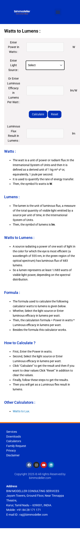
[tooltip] (50, 260)
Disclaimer (13, 455)
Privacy (11, 450)
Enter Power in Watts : (13, 47)
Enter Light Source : (13, 65)
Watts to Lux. (21, 411)
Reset (54, 114)
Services (11, 431)
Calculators (13, 441)
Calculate (38, 114)
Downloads (13, 436)
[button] (58, 12)
